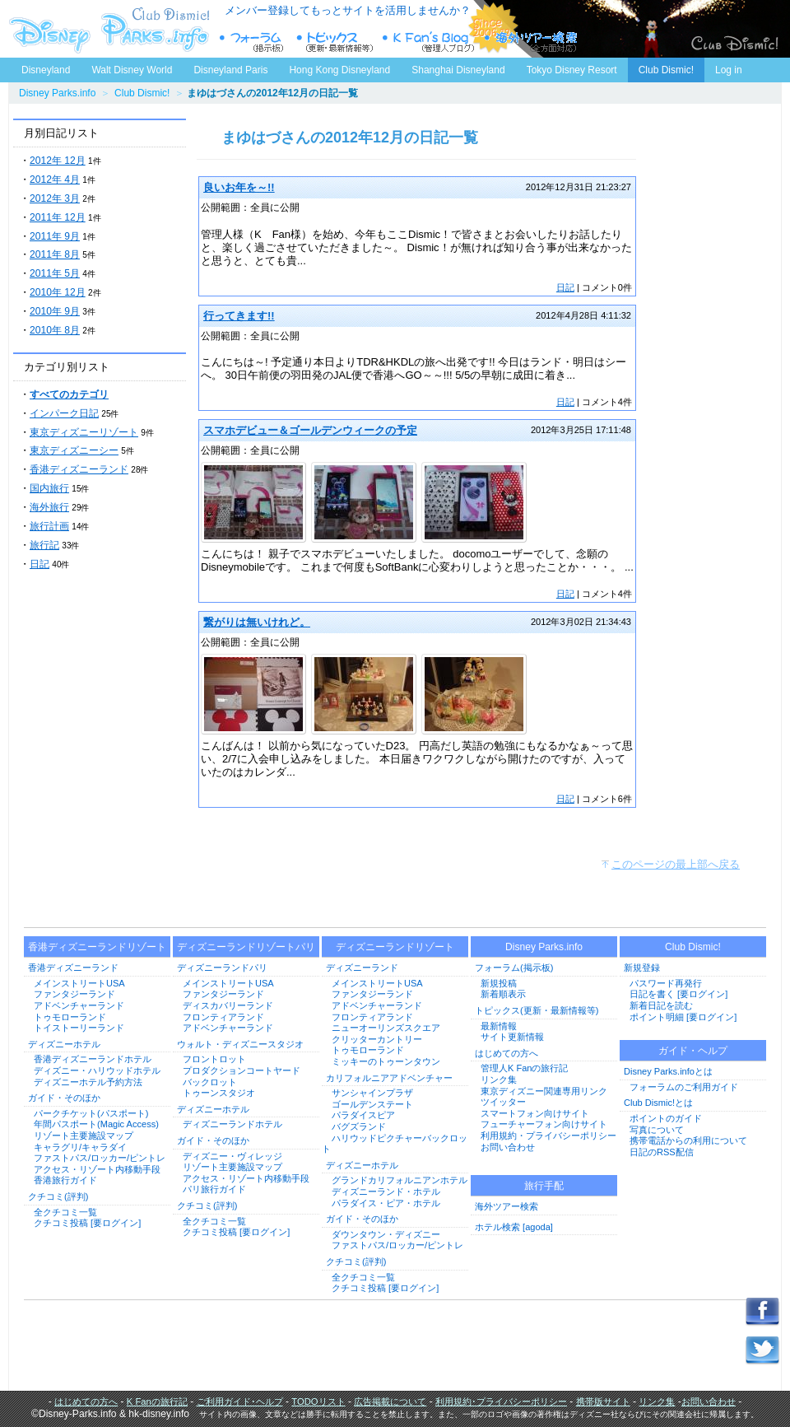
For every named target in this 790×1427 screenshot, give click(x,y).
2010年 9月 (55, 311)
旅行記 (44, 545)
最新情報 (499, 1026)
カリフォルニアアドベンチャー (389, 1078)
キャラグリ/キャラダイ (80, 1147)
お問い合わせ (508, 1147)
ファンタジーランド (74, 994)
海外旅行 (49, 507)
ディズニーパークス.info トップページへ (107, 29)
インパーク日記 (64, 413)
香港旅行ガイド (65, 1180)
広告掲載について (390, 1401)
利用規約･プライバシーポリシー (501, 1401)
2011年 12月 (58, 217)
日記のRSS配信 (662, 1152)
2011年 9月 (55, 236)
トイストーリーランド (79, 1028)
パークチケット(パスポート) (91, 1113)
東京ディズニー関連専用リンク (544, 1091)
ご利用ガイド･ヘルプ (240, 1401)
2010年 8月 (55, 330)
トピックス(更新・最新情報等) (536, 1010)
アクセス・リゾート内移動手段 (97, 1169)
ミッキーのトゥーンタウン (386, 1061)
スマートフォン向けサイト (535, 1113)
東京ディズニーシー (74, 450)
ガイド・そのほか (64, 1098)
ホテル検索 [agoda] (514, 1227)
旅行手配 (544, 1185)
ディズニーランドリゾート (395, 947)
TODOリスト (318, 1401)
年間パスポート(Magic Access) (96, 1124)
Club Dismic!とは (658, 1103)
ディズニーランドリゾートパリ (246, 947)
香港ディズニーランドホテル (92, 1059)
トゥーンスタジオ (219, 1093)
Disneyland (45, 70)
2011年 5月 (55, 273)
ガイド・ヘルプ (692, 1050)
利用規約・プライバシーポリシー (548, 1135)
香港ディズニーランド (79, 469)
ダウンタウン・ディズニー (386, 1234)
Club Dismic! (666, 70)
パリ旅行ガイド (214, 1189)
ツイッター (503, 1102)
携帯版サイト (603, 1401)
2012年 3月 (55, 198)
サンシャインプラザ (372, 1093)
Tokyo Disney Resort (572, 70)
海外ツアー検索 (506, 1206)
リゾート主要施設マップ (83, 1135)
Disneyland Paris (230, 70)
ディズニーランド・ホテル (386, 1191)
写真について (657, 1130)
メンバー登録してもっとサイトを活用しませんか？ (348, 10)
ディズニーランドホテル (232, 1124)
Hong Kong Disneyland (339, 70)
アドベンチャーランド (79, 1005)
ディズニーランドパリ (222, 967)
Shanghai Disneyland (457, 70)
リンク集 (499, 1079)
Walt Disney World (130, 67)
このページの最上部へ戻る (675, 864)
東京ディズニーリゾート (84, 432)
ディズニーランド (362, 967)
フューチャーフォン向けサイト (544, 1124)
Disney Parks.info (57, 93)
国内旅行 (49, 488)
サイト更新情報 (512, 1037)
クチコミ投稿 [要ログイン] (87, 1223)
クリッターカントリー (377, 1039)
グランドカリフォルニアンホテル (399, 1180)
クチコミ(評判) (58, 1196)
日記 (39, 564)
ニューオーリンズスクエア (386, 1028)
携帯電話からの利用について (688, 1140)
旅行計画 (49, 526)
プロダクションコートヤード (241, 1070)
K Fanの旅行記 (157, 1401)
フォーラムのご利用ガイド (684, 1087)
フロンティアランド (223, 1017)
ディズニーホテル (64, 1044)
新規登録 (642, 967)
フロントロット (214, 1059)
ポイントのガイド (666, 1118)
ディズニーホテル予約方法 (88, 1082)
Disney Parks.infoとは (668, 1071)
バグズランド (359, 1126)
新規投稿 (499, 983)
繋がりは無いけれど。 (256, 622)
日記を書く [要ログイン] (678, 994)
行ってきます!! (239, 316)
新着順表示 (503, 994)
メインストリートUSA (79, 983)
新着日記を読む (661, 1005)
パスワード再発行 (666, 983)
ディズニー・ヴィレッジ (232, 1156)
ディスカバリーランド (228, 1005)
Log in (728, 70)
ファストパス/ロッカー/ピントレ (99, 1158)
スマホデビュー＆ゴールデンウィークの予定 (310, 430)
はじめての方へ (506, 1053)
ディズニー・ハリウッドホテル (97, 1070)
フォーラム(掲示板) (514, 967)
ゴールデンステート (372, 1104)
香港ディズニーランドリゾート (97, 947)
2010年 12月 (58, 292)
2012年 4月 (55, 179)
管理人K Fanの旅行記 (524, 1068)
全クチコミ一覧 (65, 1212)
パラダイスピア (363, 1115)
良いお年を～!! (239, 187)
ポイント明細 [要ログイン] (683, 1017)
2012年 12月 (58, 160)
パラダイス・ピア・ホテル (386, 1203)
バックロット (210, 1082)
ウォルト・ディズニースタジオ (240, 1044)
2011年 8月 (55, 254)
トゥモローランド (70, 1017)
